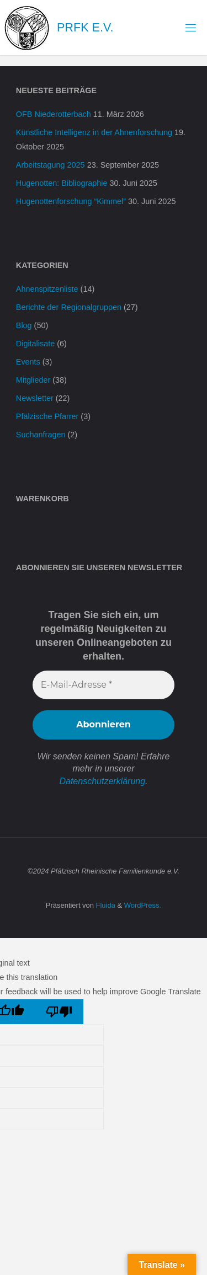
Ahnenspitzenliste (47, 289)
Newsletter (35, 398)
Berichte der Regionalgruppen (68, 307)
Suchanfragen (41, 434)
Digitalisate (35, 343)
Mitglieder (33, 380)
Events (28, 361)
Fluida (104, 905)
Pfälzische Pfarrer (47, 416)
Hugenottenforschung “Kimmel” (71, 201)
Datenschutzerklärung (102, 781)
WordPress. (142, 905)
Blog (24, 325)
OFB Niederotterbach (53, 114)
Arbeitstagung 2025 (50, 164)
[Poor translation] (59, 1011)
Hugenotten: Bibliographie (62, 183)
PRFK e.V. (85, 27)
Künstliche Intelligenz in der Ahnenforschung (94, 132)
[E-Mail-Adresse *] (103, 685)
